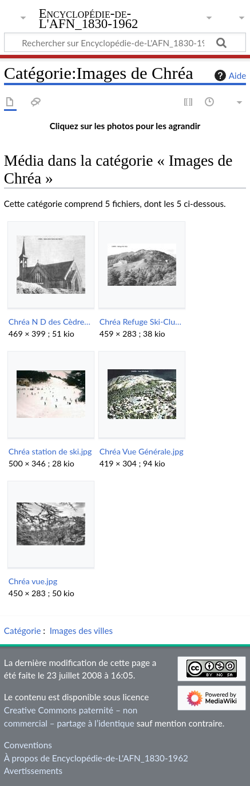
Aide (229, 75)
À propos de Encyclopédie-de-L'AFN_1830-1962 (96, 758)
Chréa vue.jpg (33, 581)
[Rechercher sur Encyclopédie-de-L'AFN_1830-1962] (125, 42)
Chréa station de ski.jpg (50, 451)
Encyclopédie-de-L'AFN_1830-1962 (88, 20)
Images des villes (81, 630)
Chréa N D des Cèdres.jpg (51, 321)
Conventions (28, 745)
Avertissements (33, 770)
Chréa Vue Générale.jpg (142, 451)
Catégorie (22, 630)
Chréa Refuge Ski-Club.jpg (142, 321)
